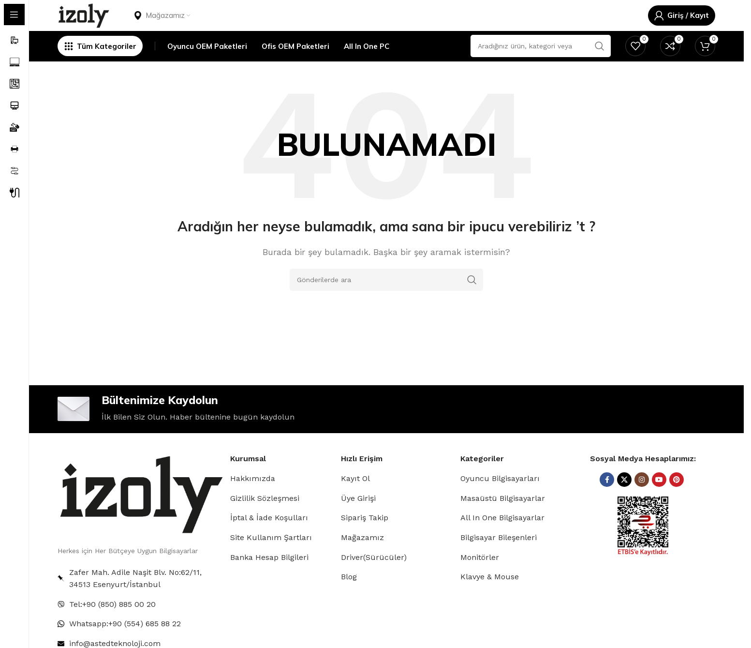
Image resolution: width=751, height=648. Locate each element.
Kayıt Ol (355, 499)
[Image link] (140, 513)
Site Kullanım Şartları (271, 557)
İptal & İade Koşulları (269, 538)
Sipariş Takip (364, 538)
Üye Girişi (358, 518)
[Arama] (386, 296)
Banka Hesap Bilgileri (269, 577)
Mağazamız (362, 557)
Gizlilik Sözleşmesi (264, 518)
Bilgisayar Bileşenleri (498, 557)
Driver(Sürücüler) (374, 577)
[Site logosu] (88, 21)
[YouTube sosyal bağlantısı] (659, 500)
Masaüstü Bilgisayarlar (502, 518)
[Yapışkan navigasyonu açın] (100, 60)
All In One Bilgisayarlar (502, 538)
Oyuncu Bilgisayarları (500, 499)
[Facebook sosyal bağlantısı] (607, 500)
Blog (349, 597)
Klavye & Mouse (489, 597)
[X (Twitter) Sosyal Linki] (624, 500)
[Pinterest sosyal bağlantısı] (676, 500)
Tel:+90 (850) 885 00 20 (112, 624)
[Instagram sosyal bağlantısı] (641, 500)
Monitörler (479, 577)
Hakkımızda (252, 499)
